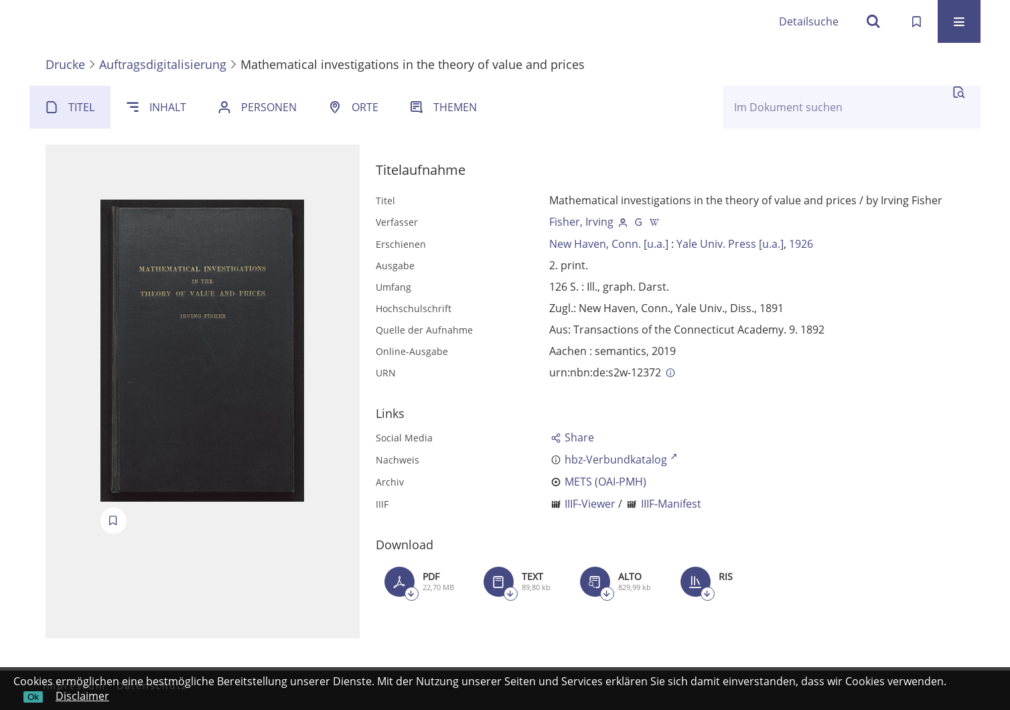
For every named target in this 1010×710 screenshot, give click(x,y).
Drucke (65, 64)
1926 (801, 243)
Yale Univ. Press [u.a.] (730, 243)
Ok (33, 697)
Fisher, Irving (581, 221)
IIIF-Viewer (590, 503)
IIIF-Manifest (671, 503)
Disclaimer (82, 696)
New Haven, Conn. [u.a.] (608, 243)
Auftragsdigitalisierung (162, 64)
